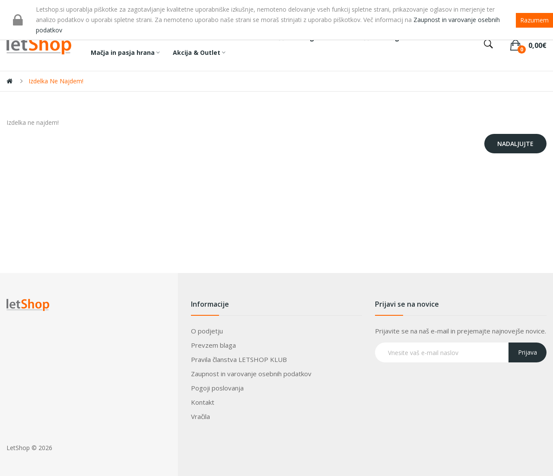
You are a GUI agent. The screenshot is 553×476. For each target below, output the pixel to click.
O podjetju (207, 331)
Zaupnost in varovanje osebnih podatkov (251, 373)
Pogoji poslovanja (217, 388)
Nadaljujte (515, 144)
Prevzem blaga (213, 345)
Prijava (527, 352)
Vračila (200, 416)
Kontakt (202, 402)
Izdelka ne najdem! (56, 81)
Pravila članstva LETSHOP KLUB (239, 359)
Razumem (534, 20)
